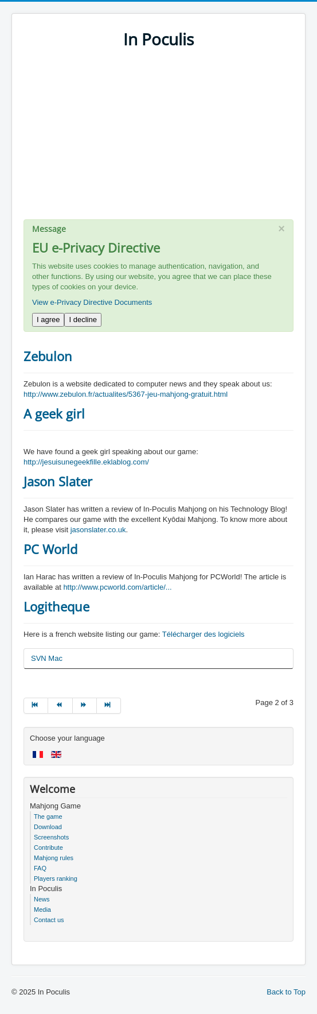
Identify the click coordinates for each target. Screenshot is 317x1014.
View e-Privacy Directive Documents (92, 302)
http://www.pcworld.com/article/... (117, 587)
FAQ (40, 868)
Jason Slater (58, 481)
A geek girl (54, 413)
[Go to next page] (85, 706)
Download (48, 826)
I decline (82, 319)
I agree (48, 319)
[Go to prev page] (60, 706)
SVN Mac (46, 658)
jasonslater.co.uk (98, 529)
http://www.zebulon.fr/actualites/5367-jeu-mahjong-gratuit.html (126, 394)
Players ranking (55, 878)
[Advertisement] (158, 139)
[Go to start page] (36, 706)
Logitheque (56, 606)
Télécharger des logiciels (203, 634)
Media (42, 909)
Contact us (49, 919)
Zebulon (48, 356)
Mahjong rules (53, 857)
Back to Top (286, 992)
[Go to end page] (109, 706)
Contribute (48, 847)
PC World (50, 549)
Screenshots (51, 837)
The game (48, 816)
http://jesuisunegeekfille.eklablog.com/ (86, 462)
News (42, 899)
